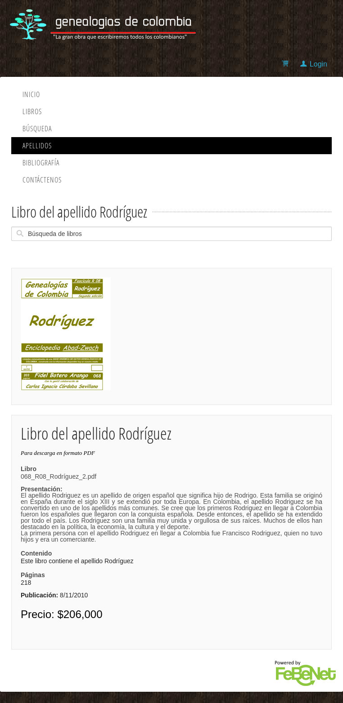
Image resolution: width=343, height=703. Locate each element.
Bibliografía (41, 163)
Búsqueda (37, 128)
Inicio (31, 94)
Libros (32, 111)
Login (318, 64)
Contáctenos (42, 180)
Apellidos (37, 146)
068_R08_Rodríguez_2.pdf (171, 508)
